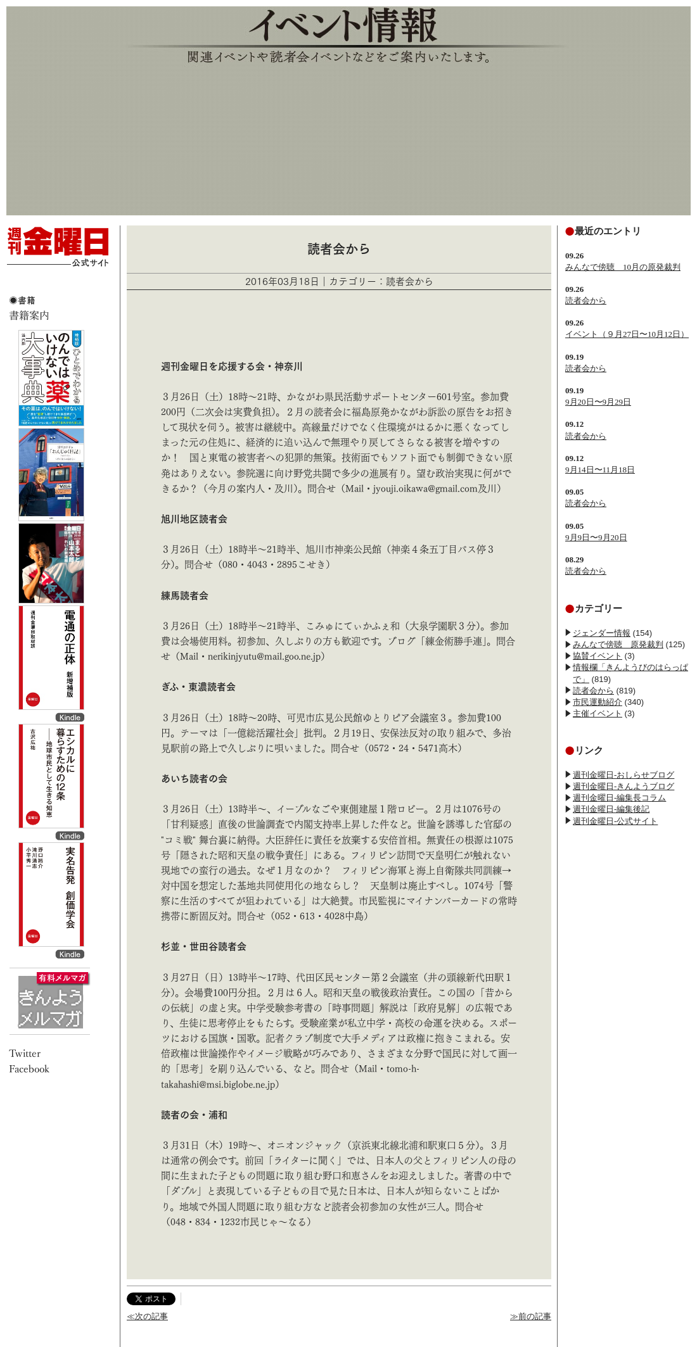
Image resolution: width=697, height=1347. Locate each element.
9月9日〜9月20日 (596, 537)
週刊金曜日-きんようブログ (623, 786)
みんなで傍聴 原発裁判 (618, 644)
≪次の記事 (147, 1316)
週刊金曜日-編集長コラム (619, 797)
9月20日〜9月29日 (598, 402)
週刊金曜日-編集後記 (611, 809)
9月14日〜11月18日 (600, 469)
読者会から (585, 300)
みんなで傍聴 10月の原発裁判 (623, 267)
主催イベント (597, 713)
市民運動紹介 (597, 702)
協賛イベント (597, 656)
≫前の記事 (530, 1316)
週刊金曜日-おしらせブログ (623, 775)
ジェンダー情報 (601, 633)
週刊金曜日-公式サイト (615, 821)
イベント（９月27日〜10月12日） (627, 334)
